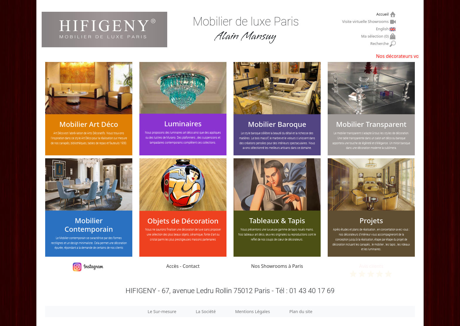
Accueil (383, 14)
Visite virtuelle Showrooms (366, 21)
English (383, 28)
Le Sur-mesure (162, 311)
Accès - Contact (183, 266)
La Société (206, 311)
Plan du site (300, 311)
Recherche (380, 44)
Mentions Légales (252, 311)
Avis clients (371, 270)
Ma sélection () (375, 36)
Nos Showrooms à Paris (277, 266)
